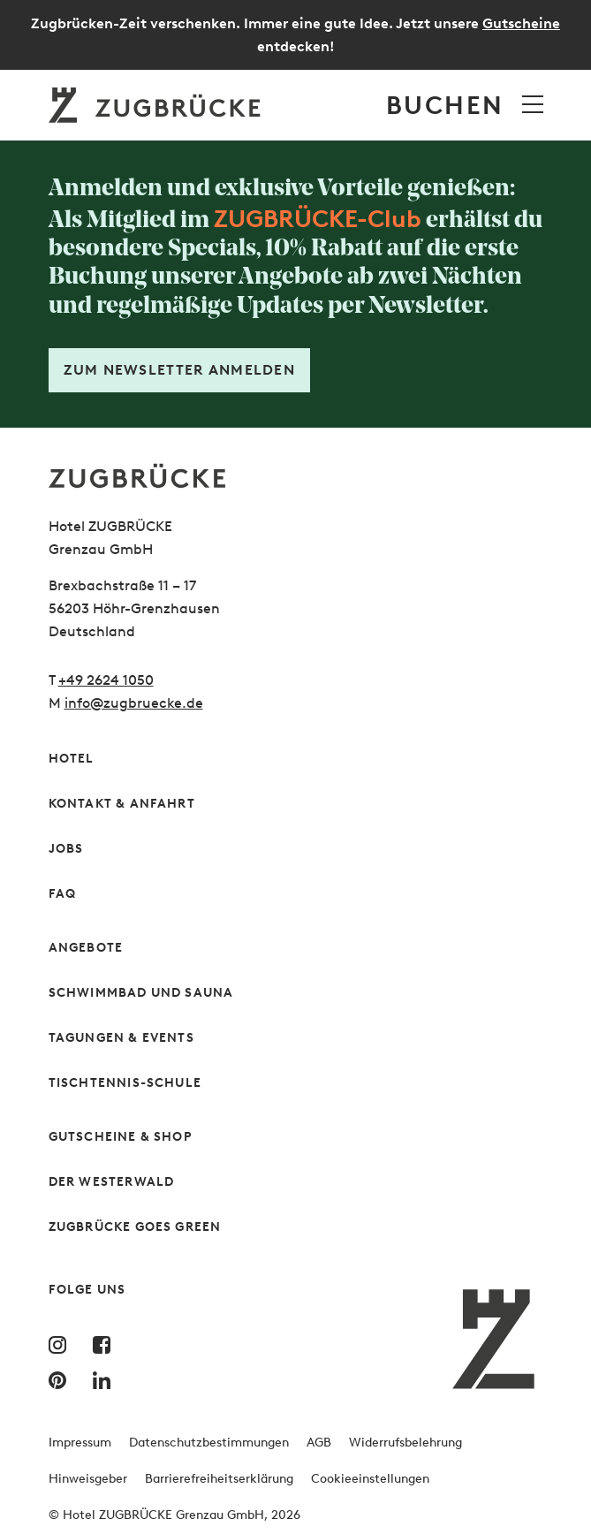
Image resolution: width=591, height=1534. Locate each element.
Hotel (72, 758)
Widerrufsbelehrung (405, 1442)
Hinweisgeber (88, 1478)
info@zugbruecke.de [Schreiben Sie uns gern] (133, 703)
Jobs (66, 848)
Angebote (86, 947)
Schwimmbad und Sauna (141, 992)
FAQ (63, 893)
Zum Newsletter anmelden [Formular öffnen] (179, 369)
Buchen (445, 105)
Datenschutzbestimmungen (209, 1442)
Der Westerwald (112, 1181)
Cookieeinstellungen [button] (370, 1478)
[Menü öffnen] (532, 104)
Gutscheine (521, 23)
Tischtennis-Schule (125, 1082)
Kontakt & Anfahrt (122, 803)
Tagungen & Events (121, 1037)
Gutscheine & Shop (121, 1136)
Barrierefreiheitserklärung (219, 1478)
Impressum (80, 1442)
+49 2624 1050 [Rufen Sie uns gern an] (106, 680)
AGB (319, 1442)
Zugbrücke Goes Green (135, 1226)
